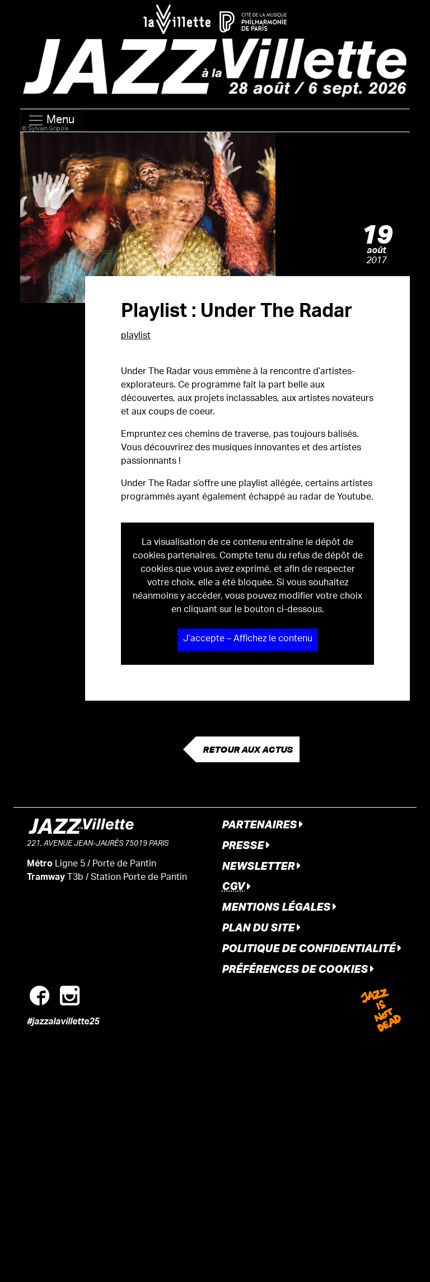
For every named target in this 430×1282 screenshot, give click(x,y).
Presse (246, 844)
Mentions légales (279, 906)
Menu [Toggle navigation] (50, 120)
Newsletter (261, 865)
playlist (136, 336)
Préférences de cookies (298, 968)
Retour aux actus (248, 749)
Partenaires (262, 824)
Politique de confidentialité (311, 947)
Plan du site (261, 927)
